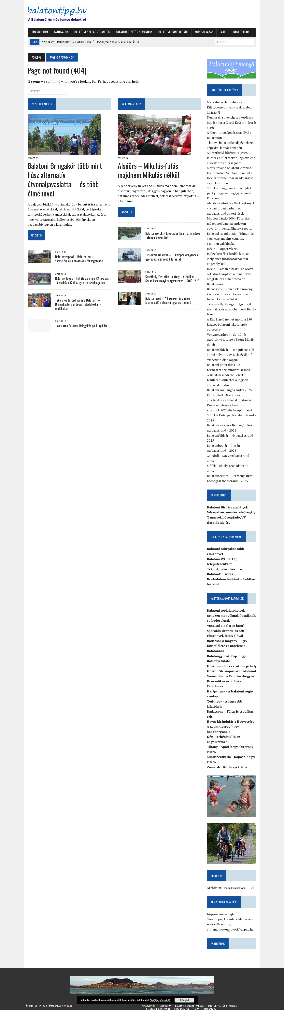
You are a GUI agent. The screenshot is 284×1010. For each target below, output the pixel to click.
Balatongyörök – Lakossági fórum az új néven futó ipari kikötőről (172, 235)
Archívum (215, 884)
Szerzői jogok (217, 916)
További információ (160, 1000)
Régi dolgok (239, 32)
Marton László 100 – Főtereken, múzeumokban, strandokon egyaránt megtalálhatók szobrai (230, 224)
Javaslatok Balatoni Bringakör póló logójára (79, 316)
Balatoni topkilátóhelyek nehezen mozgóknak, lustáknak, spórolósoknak (232, 611)
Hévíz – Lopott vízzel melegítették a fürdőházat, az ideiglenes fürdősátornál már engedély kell (233, 254)
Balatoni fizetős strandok (132, 32)
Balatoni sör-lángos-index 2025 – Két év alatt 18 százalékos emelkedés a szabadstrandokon (231, 390)
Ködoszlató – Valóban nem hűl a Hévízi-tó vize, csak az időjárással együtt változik (231, 178)
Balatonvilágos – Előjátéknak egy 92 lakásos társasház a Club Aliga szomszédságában (80, 271)
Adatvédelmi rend (242, 916)
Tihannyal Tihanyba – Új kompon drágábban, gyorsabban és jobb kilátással (171, 257)
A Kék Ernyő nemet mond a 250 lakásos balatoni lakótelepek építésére (230, 319)
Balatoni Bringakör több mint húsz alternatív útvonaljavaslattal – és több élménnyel (68, 174)
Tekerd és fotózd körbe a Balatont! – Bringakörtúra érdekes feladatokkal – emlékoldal (76, 295)
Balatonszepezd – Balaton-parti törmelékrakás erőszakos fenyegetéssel (81, 249)
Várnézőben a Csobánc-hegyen (231, 671)
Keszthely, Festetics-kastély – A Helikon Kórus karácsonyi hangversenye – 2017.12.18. (173, 278)
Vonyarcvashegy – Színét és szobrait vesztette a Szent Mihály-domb (232, 335)
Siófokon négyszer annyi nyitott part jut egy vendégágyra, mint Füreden (231, 193)
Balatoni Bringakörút (171, 32)
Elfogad (184, 1000)
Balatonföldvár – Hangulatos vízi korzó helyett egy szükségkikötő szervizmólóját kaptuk (231, 350)
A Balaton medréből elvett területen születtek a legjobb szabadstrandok (228, 375)
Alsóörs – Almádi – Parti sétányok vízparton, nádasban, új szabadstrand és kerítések (232, 208)
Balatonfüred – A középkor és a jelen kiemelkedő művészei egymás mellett (168, 300)
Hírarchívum (37, 32)
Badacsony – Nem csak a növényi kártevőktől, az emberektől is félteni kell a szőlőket (231, 289)
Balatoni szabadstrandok (90, 32)
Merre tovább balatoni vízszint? (230, 168)
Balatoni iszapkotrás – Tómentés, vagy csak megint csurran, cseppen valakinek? (233, 239)
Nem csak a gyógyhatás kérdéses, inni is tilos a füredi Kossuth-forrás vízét (232, 123)
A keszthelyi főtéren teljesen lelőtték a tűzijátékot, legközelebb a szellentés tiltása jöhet (232, 158)
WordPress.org (219, 921)
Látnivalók (59, 32)
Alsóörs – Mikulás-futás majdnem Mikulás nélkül (148, 170)
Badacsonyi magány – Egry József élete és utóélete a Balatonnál (228, 641)
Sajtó (221, 32)
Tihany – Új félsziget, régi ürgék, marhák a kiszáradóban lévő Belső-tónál (232, 304)
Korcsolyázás (202, 32)
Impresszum (217, 911)
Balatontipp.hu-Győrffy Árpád (45, 1002)
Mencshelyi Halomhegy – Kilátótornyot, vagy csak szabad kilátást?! (230, 107)
